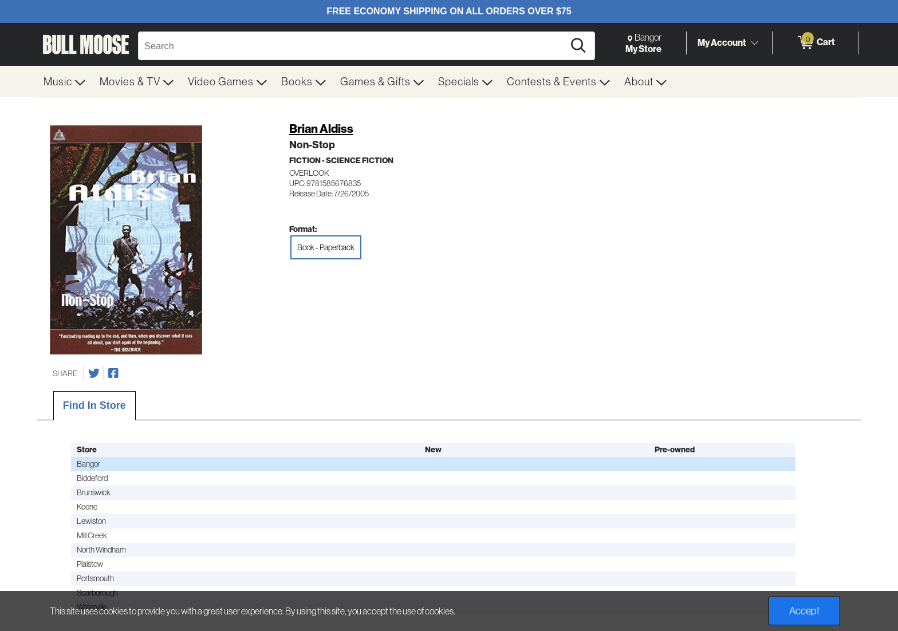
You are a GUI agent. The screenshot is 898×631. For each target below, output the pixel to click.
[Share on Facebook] (113, 373)
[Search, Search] (353, 46)
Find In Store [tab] (94, 405)
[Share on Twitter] (94, 373)
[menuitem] (65, 81)
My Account (722, 42)
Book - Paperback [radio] (326, 247)
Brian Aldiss (321, 128)
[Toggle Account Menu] (754, 43)
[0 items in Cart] (815, 43)
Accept (804, 610)
